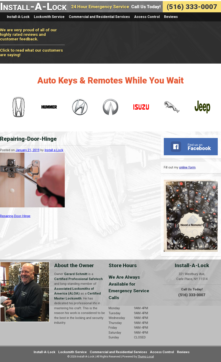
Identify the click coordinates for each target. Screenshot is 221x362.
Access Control (147, 17)
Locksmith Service (49, 17)
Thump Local (146, 356)
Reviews (171, 17)
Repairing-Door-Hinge (15, 216)
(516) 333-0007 (192, 7)
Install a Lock (53, 150)
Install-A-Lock (33, 6)
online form (187, 167)
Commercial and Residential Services (99, 17)
